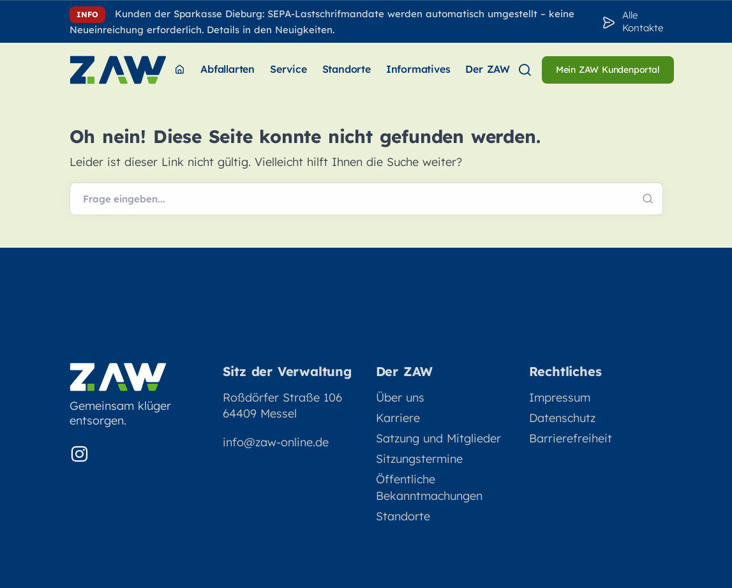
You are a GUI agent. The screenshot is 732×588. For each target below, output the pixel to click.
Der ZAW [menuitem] (487, 69)
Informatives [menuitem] (418, 69)
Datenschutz (562, 418)
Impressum (559, 397)
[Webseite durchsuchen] (366, 199)
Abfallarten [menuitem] (227, 69)
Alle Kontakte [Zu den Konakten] (642, 21)
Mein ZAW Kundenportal (608, 69)
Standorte (403, 516)
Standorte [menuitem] (346, 69)
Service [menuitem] (288, 69)
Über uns (400, 397)
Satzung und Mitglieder (438, 438)
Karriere (398, 418)
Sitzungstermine (419, 458)
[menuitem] (180, 70)
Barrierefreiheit (570, 438)
